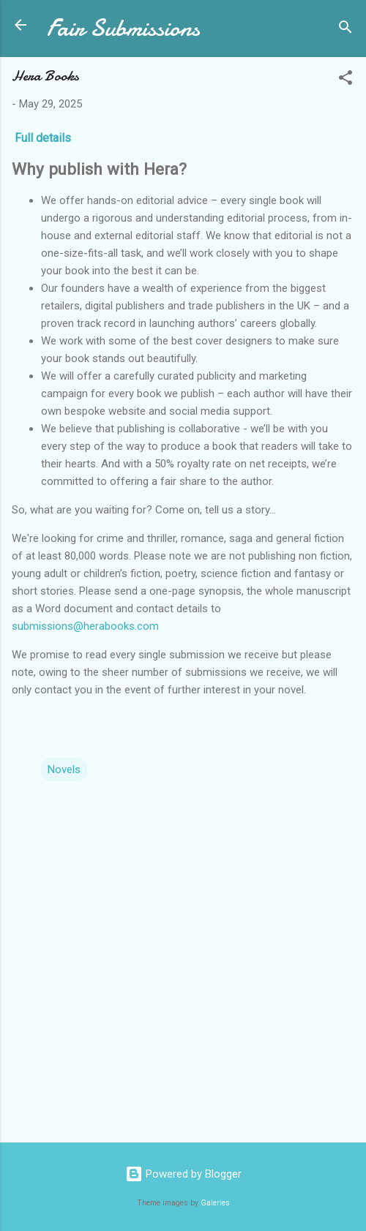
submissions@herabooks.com (85, 626)
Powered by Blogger (183, 1174)
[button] (345, 80)
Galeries (215, 1203)
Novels (64, 769)
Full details (44, 138)
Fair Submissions (123, 28)
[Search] (345, 29)
